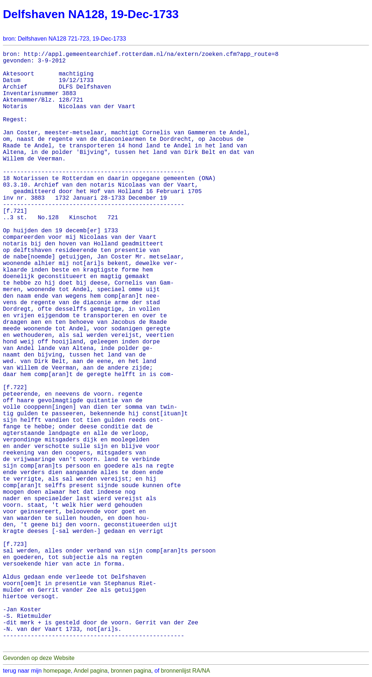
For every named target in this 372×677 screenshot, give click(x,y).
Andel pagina (91, 671)
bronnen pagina (131, 671)
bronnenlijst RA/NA (185, 671)
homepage (57, 671)
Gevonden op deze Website (38, 658)
